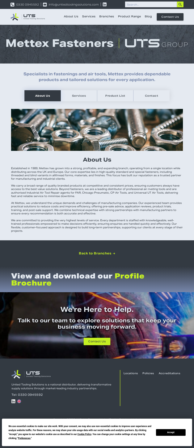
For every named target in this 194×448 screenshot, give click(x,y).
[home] (28, 17)
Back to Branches (97, 253)
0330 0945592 (27, 4)
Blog (148, 17)
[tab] (42, 95)
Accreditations (169, 373)
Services (88, 17)
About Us (71, 17)
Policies (148, 373)
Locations (131, 373)
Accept (171, 432)
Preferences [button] (24, 438)
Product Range (129, 17)
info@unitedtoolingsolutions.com (74, 4)
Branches (106, 17)
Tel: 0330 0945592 (27, 395)
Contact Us (170, 17)
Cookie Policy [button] (84, 434)
